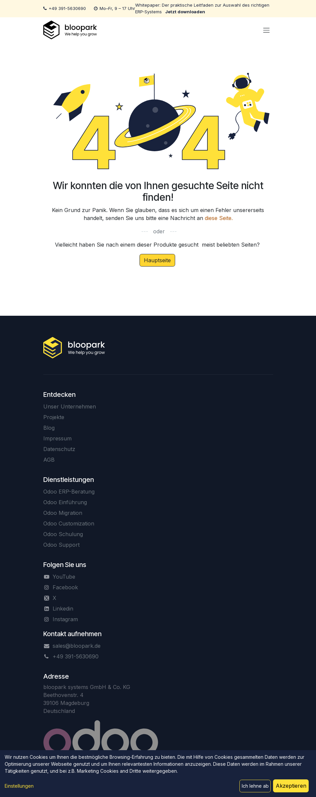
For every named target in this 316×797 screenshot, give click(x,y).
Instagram (65, 619)
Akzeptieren (291, 785)
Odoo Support (61, 544)
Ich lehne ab (255, 786)
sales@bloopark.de (77, 645)
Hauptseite (157, 260)
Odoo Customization (68, 523)
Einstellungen (19, 786)
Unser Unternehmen (69, 406)
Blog (49, 427)
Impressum (57, 438)
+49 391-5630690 (67, 8)
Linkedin (63, 608)
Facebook (65, 587)
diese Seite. (219, 218)
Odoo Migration (62, 513)
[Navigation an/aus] (266, 30)
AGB (49, 459)
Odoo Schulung (63, 534)
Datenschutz (59, 449)
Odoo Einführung (65, 502)
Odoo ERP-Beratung (69, 491)
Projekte (53, 417)
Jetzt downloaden (185, 11)
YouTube (64, 576)
